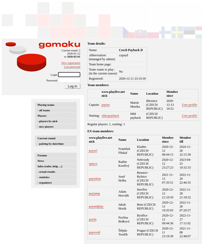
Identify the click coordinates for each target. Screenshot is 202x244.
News (41, 160)
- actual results (46, 171)
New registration (70, 62)
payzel (93, 150)
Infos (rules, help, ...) (50, 166)
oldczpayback (110, 115)
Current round (46, 138)
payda (92, 219)
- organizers (45, 182)
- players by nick (47, 121)
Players (42, 115)
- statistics (43, 177)
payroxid (94, 232)
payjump (94, 193)
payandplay (96, 206)
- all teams (44, 110)
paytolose (95, 178)
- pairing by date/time (51, 143)
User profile (189, 105)
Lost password (72, 66)
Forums (42, 155)
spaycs (93, 163)
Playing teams (46, 104)
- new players (46, 126)
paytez (106, 105)
